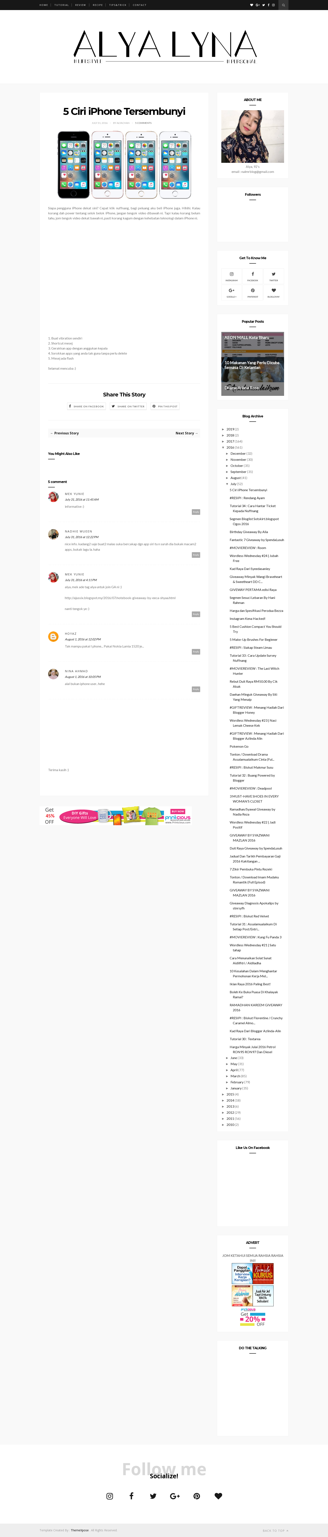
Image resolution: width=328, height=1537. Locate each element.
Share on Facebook (89, 406)
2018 (230, 435)
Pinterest (252, 292)
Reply (196, 511)
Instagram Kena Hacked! (247, 618)
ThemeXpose (80, 1530)
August (236, 478)
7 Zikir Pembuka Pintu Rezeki (251, 869)
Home (44, 4)
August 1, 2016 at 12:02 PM (83, 639)
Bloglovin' (274, 292)
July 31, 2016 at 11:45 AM (82, 499)
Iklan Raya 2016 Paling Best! (250, 984)
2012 (230, 1112)
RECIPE (98, 4)
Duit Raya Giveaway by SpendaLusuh (256, 848)
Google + (232, 292)
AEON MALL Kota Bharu (246, 337)
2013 (230, 1106)
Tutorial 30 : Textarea (245, 1039)
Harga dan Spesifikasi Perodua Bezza (256, 610)
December (238, 453)
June (234, 1058)
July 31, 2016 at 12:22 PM (81, 537)
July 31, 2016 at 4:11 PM (81, 580)
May (234, 1064)
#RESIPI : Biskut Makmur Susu (251, 767)
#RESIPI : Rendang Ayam (247, 498)
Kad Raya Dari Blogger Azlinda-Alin (255, 1031)
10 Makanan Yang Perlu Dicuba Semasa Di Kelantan (251, 365)
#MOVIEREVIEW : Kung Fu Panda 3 (255, 937)
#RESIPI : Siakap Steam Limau (251, 647)
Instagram (232, 276)
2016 (230, 447)
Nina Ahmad (76, 671)
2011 (230, 1118)
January (236, 1088)
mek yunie (74, 494)
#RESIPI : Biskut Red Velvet (249, 916)
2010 (230, 1125)
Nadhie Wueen (78, 531)
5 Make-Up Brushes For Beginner (254, 639)
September (238, 472)
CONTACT (140, 4)
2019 (230, 429)
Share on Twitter (131, 406)
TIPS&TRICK (118, 4)
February (237, 1082)
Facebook (252, 276)
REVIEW (80, 4)
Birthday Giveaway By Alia (249, 532)
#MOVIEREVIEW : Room (248, 548)
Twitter (273, 276)
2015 (230, 1094)
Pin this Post (168, 406)
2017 (230, 441)
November (238, 459)
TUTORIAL (61, 4)
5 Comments (143, 122)
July (233, 484)
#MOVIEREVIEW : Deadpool (251, 788)
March (235, 1076)
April (234, 1070)
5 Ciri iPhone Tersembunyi (248, 490)
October (237, 465)
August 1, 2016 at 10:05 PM (83, 677)
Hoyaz (71, 634)
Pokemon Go (239, 746)
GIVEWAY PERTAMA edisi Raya (253, 590)
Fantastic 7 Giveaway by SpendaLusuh (257, 540)
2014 (230, 1100)
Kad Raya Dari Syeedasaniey (250, 569)
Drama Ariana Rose (241, 387)
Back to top (275, 1531)
